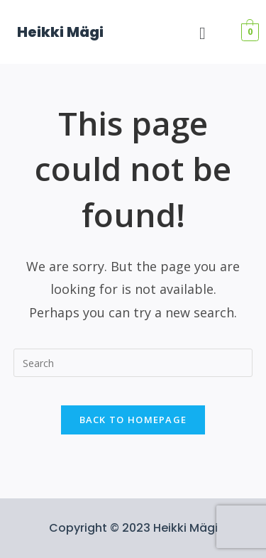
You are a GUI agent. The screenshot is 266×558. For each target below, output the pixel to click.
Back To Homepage (133, 419)
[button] (203, 33)
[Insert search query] (133, 363)
